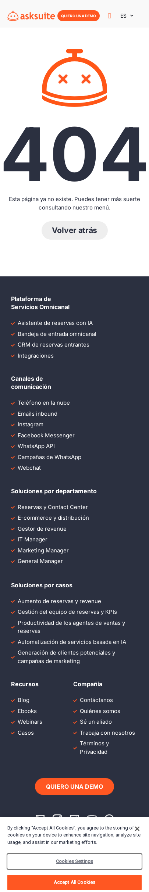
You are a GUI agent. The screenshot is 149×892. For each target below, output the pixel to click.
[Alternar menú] (109, 16)
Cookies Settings (74, 865)
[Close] (137, 833)
